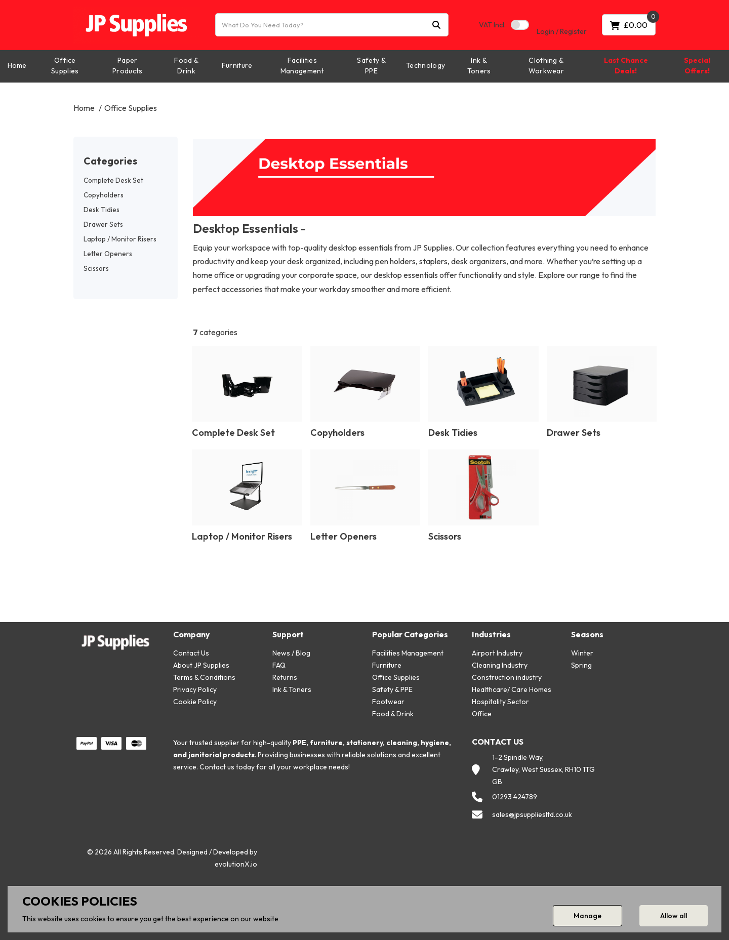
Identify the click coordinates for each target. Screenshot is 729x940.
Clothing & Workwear (546, 65)
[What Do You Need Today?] (332, 24)
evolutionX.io (236, 864)
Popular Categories (410, 634)
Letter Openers (108, 253)
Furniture (237, 65)
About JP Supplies (201, 665)
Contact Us (191, 653)
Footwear (388, 701)
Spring (581, 665)
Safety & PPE (371, 65)
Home (17, 65)
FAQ (279, 665)
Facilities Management (302, 65)
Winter (582, 653)
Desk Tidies (101, 209)
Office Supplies (65, 65)
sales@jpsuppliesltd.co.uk (532, 814)
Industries (491, 634)
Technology (425, 65)
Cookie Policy (195, 701)
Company (191, 634)
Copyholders (104, 194)
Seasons (587, 634)
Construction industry (507, 677)
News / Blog (291, 653)
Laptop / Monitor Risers (120, 238)
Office (482, 713)
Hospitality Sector (500, 701)
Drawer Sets (103, 224)
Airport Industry (497, 653)
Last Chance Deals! (626, 65)
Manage (587, 915)
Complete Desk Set (113, 180)
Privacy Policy (195, 689)
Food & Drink (186, 65)
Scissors (96, 268)
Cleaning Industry (500, 665)
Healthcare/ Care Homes (511, 689)
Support (288, 634)
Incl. (492, 24)
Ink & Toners (479, 65)
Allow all (673, 915)
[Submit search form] (436, 25)
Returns (284, 677)
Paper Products (127, 65)
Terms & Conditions (204, 677)
